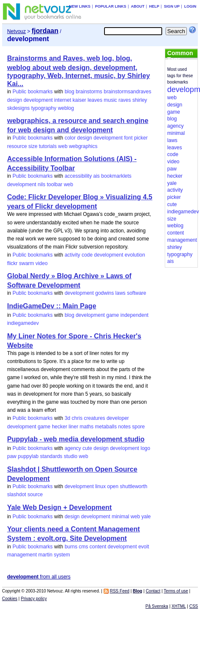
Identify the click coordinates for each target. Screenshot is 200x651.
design (14, 100)
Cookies (9, 598)
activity (72, 255)
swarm (26, 263)
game (112, 315)
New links (80, 6)
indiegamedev (23, 323)
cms (83, 547)
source (35, 494)
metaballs (106, 427)
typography (43, 108)
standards (51, 456)
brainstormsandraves (127, 92)
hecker (59, 427)
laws (120, 293)
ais (96, 176)
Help (154, 6)
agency (73, 448)
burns (71, 547)
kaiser (79, 100)
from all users (38, 577)
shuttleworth (133, 486)
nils (41, 184)
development (38, 100)
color (70, 138)
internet (62, 100)
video (41, 263)
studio (70, 456)
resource (17, 146)
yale (146, 517)
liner (74, 427)
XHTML (179, 606)
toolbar (54, 184)
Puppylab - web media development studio (76, 439)
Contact (153, 591)
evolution (135, 255)
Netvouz (16, 31)
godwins (104, 293)
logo (145, 448)
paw (12, 456)
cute (87, 448)
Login (190, 6)
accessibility (78, 176)
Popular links (111, 6)
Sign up (172, 6)
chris (77, 418)
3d (67, 418)
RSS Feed (119, 591)
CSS (193, 606)
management (22, 555)
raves (124, 100)
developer (118, 418)
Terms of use (176, 591)
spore (138, 427)
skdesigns (18, 108)
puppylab (28, 456)
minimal (120, 517)
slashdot (16, 494)
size (32, 146)
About (137, 6)
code (87, 255)
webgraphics (83, 146)
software (136, 293)
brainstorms (89, 92)
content (98, 547)
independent (135, 315)
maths (87, 427)
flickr (12, 263)
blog (69, 92)
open (112, 486)
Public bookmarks (32, 92)
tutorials (47, 146)
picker (141, 138)
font (128, 138)
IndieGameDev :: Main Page (51, 306)
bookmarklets (116, 176)
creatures (94, 418)
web (63, 146)
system (62, 555)
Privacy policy (34, 598)
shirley (139, 100)
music (110, 100)
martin (45, 555)
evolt (143, 547)
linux (100, 486)
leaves (94, 100)
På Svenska (157, 606)
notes (124, 427)
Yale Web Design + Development (59, 507)
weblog (66, 108)
